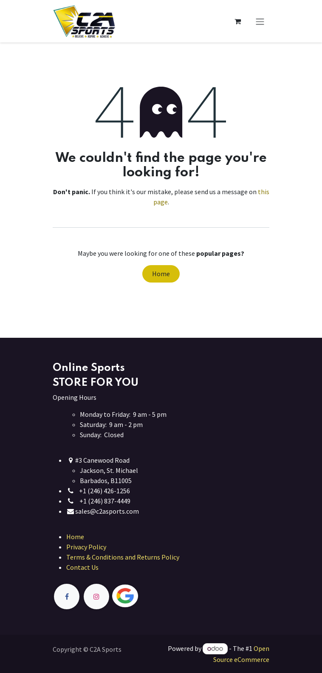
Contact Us (82, 567)
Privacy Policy (86, 547)
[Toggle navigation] (260, 21)
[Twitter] (145, 596)
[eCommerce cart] (237, 21)
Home (161, 273)
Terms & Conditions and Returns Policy (122, 557)
